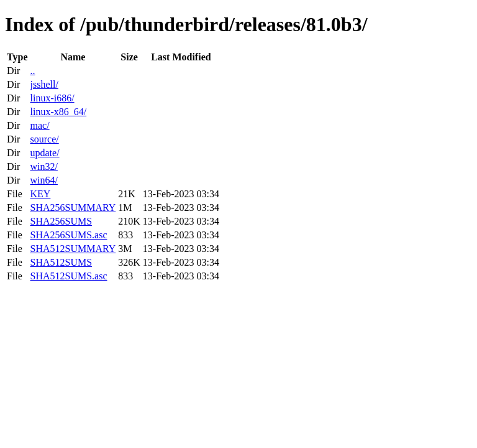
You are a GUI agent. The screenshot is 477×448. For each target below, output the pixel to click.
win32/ (43, 166)
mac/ (39, 125)
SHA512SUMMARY (73, 248)
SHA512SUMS (61, 262)
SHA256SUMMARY (73, 207)
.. (32, 70)
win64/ (43, 180)
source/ (44, 139)
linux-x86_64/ (58, 111)
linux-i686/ (52, 98)
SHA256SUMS (61, 221)
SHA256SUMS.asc (68, 235)
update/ (44, 152)
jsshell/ (44, 84)
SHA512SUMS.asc (68, 276)
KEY (40, 194)
